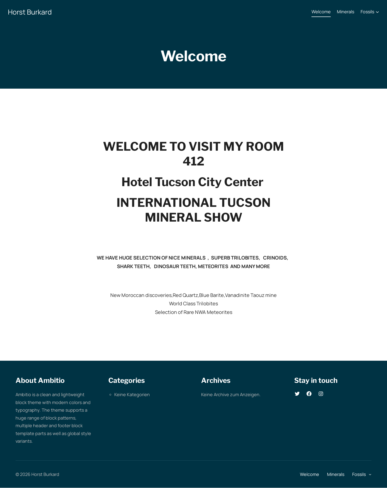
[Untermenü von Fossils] (377, 12)
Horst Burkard (30, 11)
